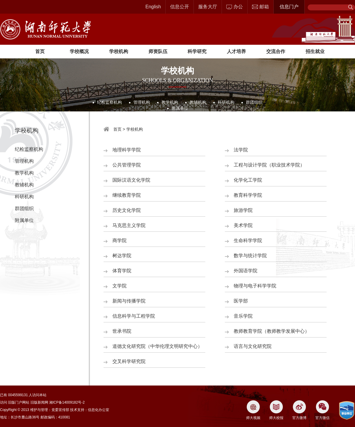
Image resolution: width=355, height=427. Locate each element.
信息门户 (289, 6)
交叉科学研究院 (129, 361)
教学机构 (170, 102)
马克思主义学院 (129, 225)
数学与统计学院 (250, 255)
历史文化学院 (126, 210)
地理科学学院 (126, 149)
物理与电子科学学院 (255, 285)
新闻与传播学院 (129, 300)
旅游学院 (243, 210)
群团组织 (254, 102)
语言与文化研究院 (253, 346)
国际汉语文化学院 (131, 180)
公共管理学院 (126, 164)
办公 (234, 6)
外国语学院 (245, 270)
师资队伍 (158, 51)
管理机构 (141, 102)
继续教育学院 (126, 195)
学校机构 (118, 51)
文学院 (119, 285)
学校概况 (79, 51)
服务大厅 (207, 6)
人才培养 (236, 51)
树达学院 (121, 255)
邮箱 (260, 6)
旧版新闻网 (39, 402)
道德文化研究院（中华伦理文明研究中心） (157, 346)
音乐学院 (243, 316)
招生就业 (315, 51)
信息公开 (179, 6)
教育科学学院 (248, 195)
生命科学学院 (248, 240)
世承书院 (121, 331)
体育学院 (121, 270)
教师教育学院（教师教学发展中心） (271, 331)
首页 (40, 51)
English (153, 6)
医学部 (241, 300)
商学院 (119, 240)
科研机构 (226, 102)
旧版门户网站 (18, 402)
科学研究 (197, 51)
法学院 (241, 149)
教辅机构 (198, 102)
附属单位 (180, 108)
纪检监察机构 (109, 102)
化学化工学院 (248, 180)
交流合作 (275, 51)
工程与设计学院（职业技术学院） (269, 164)
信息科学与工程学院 (133, 316)
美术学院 (243, 225)
